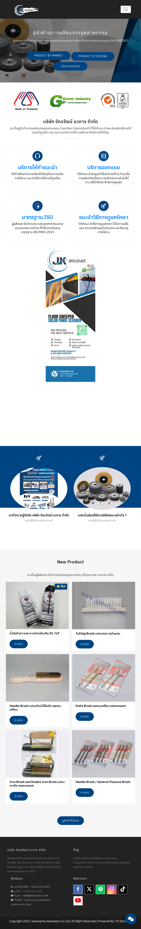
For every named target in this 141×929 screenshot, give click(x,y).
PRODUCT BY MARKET (48, 56)
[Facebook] (78, 889)
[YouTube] (78, 900)
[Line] (100, 889)
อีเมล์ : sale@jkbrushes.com (29, 896)
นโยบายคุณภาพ (70, 66)
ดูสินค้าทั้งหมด (70, 821)
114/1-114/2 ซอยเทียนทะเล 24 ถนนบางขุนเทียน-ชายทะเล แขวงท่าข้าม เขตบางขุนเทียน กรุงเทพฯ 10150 (101, 862)
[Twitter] (89, 889)
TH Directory (123, 921)
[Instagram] (111, 889)
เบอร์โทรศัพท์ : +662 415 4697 (30, 887)
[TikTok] (122, 889)
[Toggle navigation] (126, 9)
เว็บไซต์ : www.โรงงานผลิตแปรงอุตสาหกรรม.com (31, 902)
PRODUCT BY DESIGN (93, 56)
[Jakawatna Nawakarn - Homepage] (26, 10)
